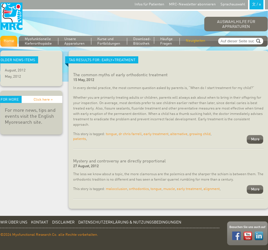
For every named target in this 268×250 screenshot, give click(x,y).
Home (9, 41)
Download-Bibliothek (142, 41)
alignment (211, 189)
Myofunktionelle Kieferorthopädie (38, 41)
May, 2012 (13, 76)
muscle (169, 189)
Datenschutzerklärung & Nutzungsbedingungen (129, 222)
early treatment (155, 134)
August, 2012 (15, 70)
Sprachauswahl (242, 4)
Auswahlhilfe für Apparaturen (236, 24)
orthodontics (139, 189)
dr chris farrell (130, 134)
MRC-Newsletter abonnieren (192, 4)
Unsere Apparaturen (74, 41)
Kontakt (39, 222)
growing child (200, 134)
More (255, 139)
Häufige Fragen (166, 41)
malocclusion (116, 189)
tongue (111, 134)
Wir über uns (13, 222)
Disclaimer (63, 222)
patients (79, 139)
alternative (178, 134)
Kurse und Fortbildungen (108, 41)
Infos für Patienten (149, 4)
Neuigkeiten (195, 41)
